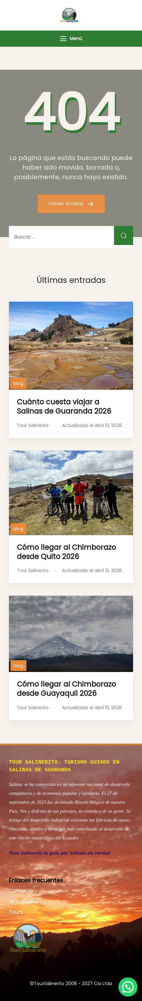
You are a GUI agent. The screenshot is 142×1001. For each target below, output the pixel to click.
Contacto (21, 889)
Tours (16, 910)
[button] (128, 987)
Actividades (23, 900)
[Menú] (63, 38)
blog (18, 383)
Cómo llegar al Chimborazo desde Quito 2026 (66, 552)
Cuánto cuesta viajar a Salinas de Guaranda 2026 (64, 406)
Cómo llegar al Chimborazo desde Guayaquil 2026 (66, 688)
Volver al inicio (66, 203)
